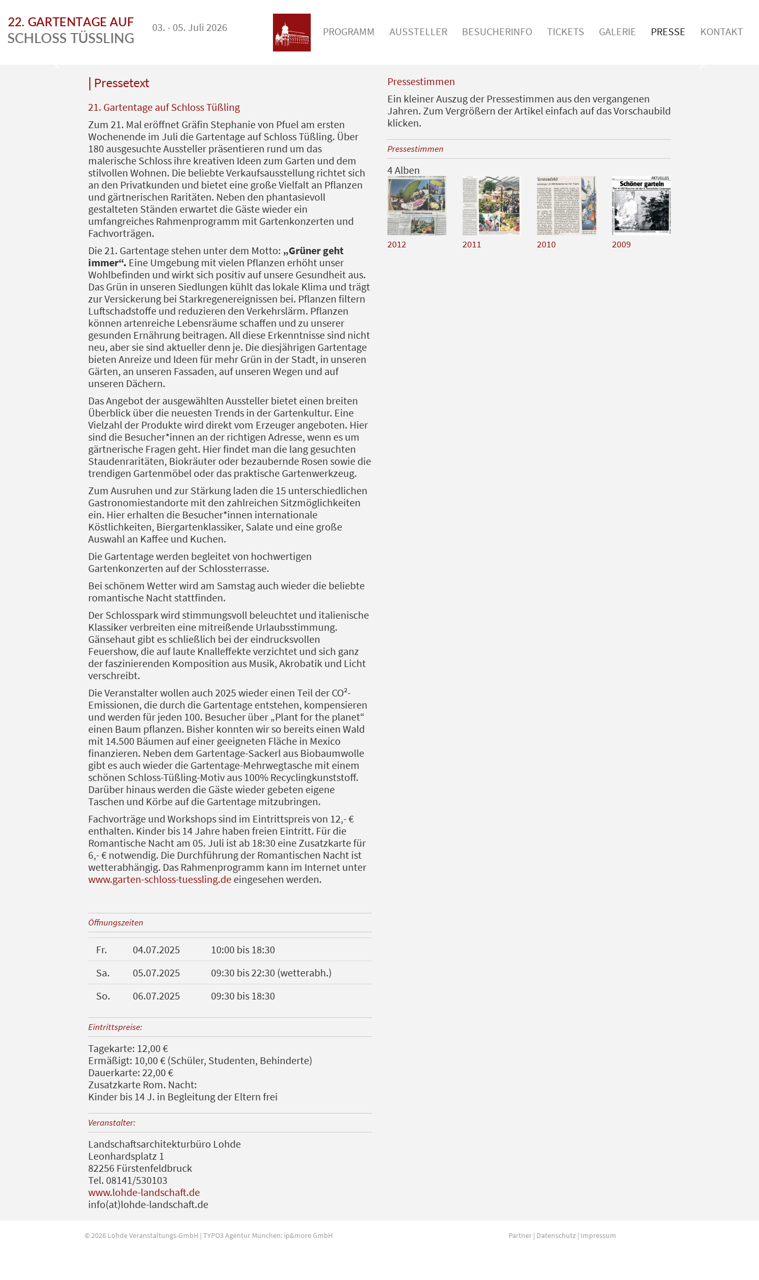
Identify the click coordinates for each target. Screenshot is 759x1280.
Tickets (565, 31)
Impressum (598, 1235)
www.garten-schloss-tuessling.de (159, 879)
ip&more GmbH (308, 1235)
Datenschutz (556, 1235)
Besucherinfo (497, 31)
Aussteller (418, 31)
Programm (349, 31)
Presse (668, 31)
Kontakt (721, 31)
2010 (546, 244)
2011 (471, 244)
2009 (621, 244)
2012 (396, 244)
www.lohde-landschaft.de (144, 1192)
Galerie (617, 31)
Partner (520, 1235)
